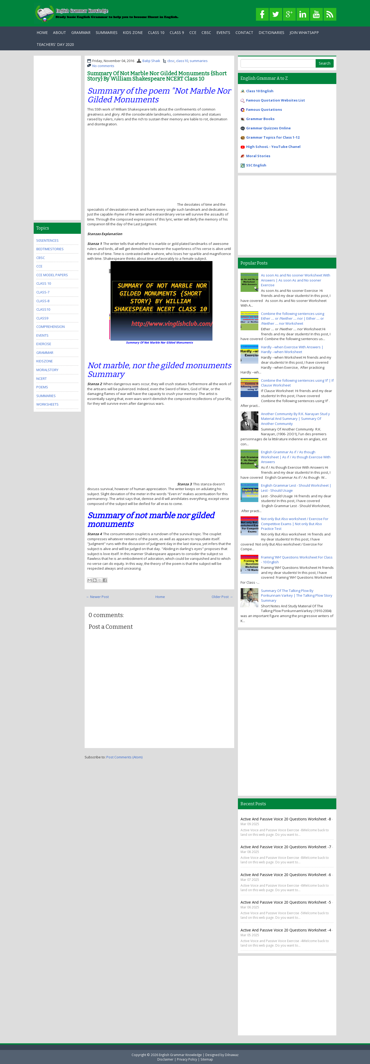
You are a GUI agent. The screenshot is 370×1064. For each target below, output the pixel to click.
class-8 (42, 300)
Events (223, 32)
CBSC (206, 32)
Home (42, 32)
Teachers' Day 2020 (55, 44)
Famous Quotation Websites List (275, 100)
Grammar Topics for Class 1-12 (272, 137)
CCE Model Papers (52, 274)
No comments (103, 65)
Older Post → (222, 596)
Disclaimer (165, 1059)
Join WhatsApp (304, 32)
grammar (44, 352)
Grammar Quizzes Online (268, 128)
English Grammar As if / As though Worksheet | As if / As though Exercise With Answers (295, 457)
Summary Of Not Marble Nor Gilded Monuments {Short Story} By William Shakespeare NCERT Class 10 (157, 76)
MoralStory (47, 369)
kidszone (44, 361)
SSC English (256, 165)
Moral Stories (258, 155)
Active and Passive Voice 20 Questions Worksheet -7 (286, 846)
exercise (43, 343)
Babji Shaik (151, 60)
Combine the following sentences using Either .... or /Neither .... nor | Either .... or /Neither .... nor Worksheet (292, 318)
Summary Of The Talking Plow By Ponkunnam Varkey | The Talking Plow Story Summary (296, 595)
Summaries (106, 32)
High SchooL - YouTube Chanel (273, 146)
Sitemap (207, 1059)
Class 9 (177, 32)
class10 (182, 60)
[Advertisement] (131, 168)
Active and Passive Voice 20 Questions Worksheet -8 (286, 818)
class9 (42, 318)
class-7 (42, 292)
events (42, 335)
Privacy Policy (187, 1059)
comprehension (50, 326)
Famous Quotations (264, 109)
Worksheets (47, 404)
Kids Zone (133, 32)
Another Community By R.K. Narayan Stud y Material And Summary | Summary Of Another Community (295, 418)
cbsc (171, 60)
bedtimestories (50, 249)
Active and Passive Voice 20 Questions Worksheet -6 (286, 874)
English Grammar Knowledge (180, 1055)
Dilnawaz (231, 1055)
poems (42, 387)
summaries (199, 60)
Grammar (80, 32)
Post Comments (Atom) (124, 757)
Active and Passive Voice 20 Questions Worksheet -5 (286, 902)
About (59, 32)
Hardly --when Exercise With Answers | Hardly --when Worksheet (292, 349)
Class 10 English (259, 91)
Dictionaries (271, 32)
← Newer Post (97, 596)
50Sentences (47, 240)
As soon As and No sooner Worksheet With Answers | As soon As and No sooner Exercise (295, 280)
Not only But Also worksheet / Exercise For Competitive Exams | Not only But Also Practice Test (294, 523)
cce (39, 266)
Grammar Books (260, 118)
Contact (244, 32)
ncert (41, 378)
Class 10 (156, 32)
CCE (192, 32)
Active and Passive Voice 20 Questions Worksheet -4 (286, 930)
